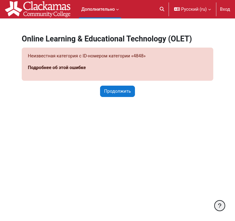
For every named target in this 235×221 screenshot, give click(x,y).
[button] (162, 9)
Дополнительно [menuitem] (98, 9)
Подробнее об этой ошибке (57, 67)
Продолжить (117, 91)
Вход (225, 9)
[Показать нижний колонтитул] (219, 205)
